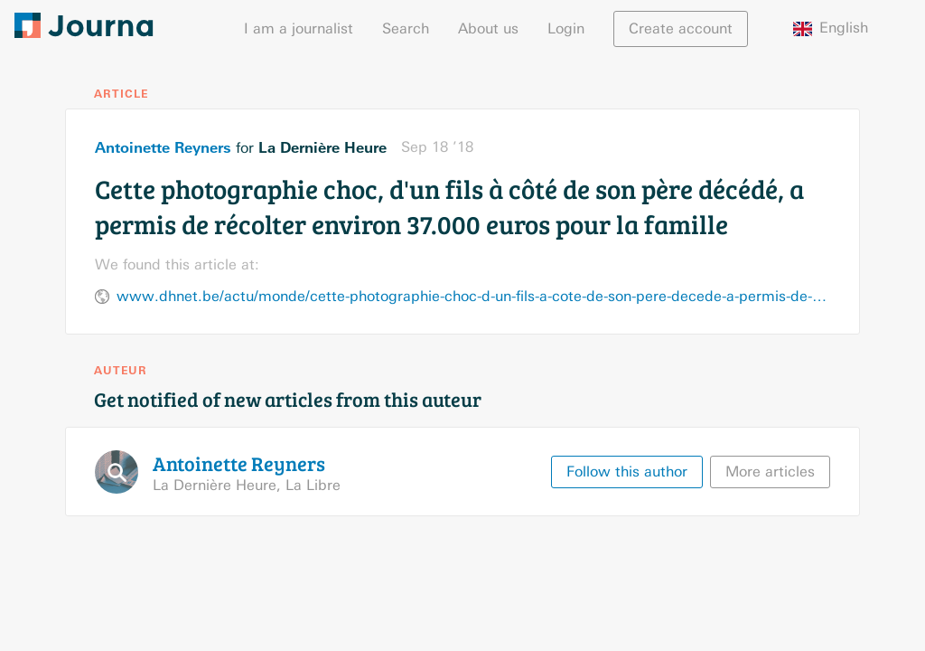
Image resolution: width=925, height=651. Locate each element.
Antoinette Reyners (163, 147)
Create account (681, 28)
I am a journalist (298, 28)
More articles (770, 471)
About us (488, 28)
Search (405, 28)
